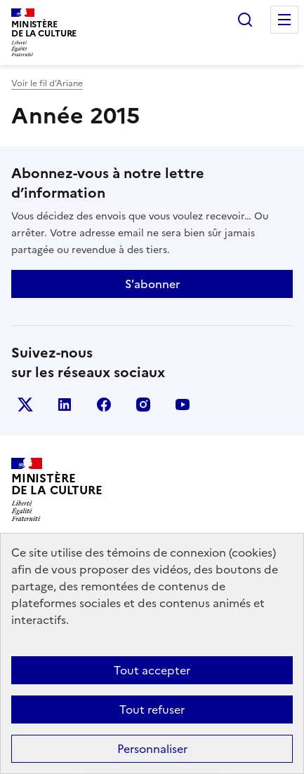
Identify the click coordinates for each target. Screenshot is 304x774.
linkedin (65, 405)
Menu (284, 20)
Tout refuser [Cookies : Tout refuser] (152, 709)
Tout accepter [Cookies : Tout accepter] (152, 670)
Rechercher (245, 20)
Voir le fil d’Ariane (47, 83)
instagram (143, 405)
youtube (182, 405)
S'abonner (152, 284)
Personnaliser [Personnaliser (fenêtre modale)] (152, 748)
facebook (104, 405)
